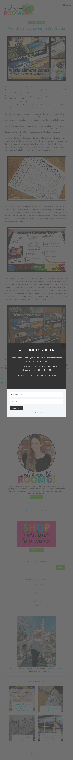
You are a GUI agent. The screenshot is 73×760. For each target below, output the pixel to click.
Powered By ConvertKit (36, 413)
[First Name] (36, 401)
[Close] (63, 346)
